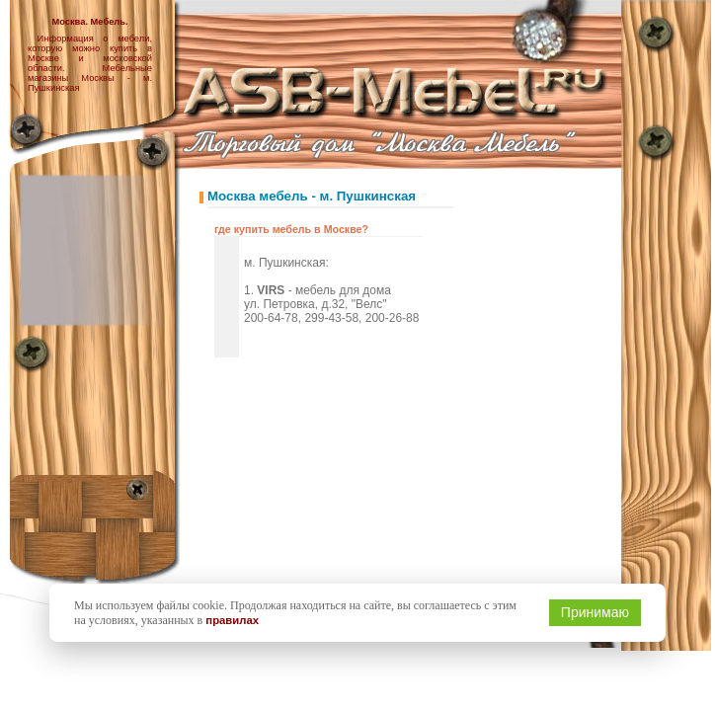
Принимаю (595, 612)
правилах (232, 620)
